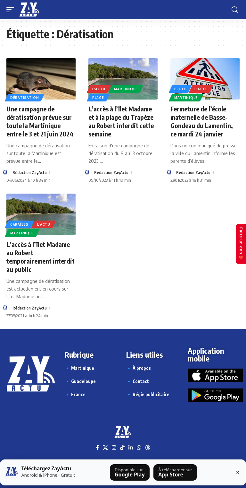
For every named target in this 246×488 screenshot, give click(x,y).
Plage (98, 98)
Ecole (180, 89)
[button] (11, 9)
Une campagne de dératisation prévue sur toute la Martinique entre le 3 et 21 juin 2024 (40, 121)
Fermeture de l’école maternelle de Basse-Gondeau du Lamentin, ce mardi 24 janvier (201, 121)
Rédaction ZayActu (29, 172)
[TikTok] (122, 447)
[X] (105, 447)
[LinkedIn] (131, 447)
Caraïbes (19, 224)
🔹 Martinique (79, 368)
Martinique (126, 89)
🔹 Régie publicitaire (147, 394)
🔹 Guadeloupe (80, 381)
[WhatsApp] (139, 447)
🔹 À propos (138, 368)
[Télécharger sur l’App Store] (175, 472)
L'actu (98, 89)
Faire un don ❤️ (241, 244)
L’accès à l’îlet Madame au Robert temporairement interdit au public (40, 256)
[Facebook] (97, 447)
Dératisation (24, 98)
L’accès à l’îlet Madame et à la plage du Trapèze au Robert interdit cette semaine (121, 121)
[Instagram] (114, 447)
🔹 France (75, 394)
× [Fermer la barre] (237, 472)
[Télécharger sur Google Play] (130, 472)
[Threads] (148, 447)
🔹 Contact (137, 381)
